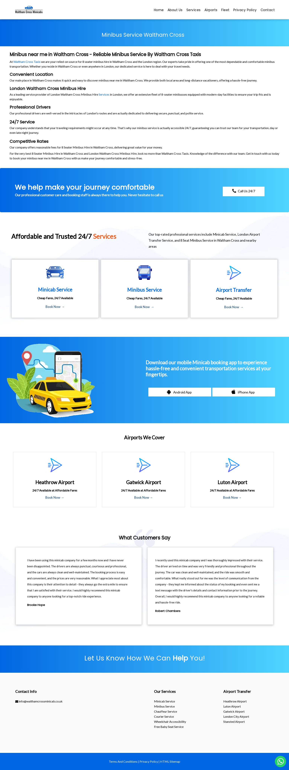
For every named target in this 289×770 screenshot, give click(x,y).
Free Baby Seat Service (169, 726)
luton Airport (232, 706)
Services (104, 94)
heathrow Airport (235, 701)
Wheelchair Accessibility (170, 721)
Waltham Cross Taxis (26, 61)
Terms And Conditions (123, 761)
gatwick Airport (234, 711)
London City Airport (236, 716)
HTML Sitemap (170, 761)
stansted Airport (234, 721)
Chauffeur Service (165, 711)
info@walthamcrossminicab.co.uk (39, 701)
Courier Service (164, 716)
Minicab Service (164, 701)
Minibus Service (164, 706)
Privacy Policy (149, 761)
